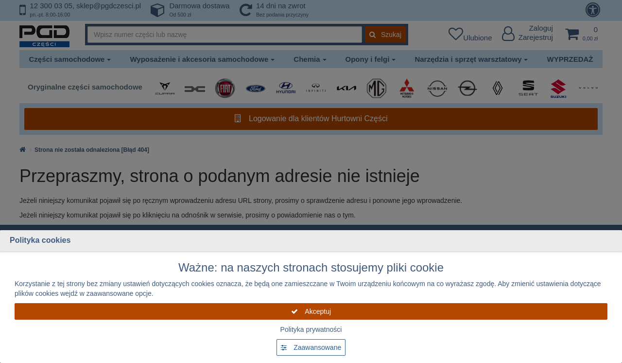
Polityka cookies (40, 240)
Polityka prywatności (311, 329)
